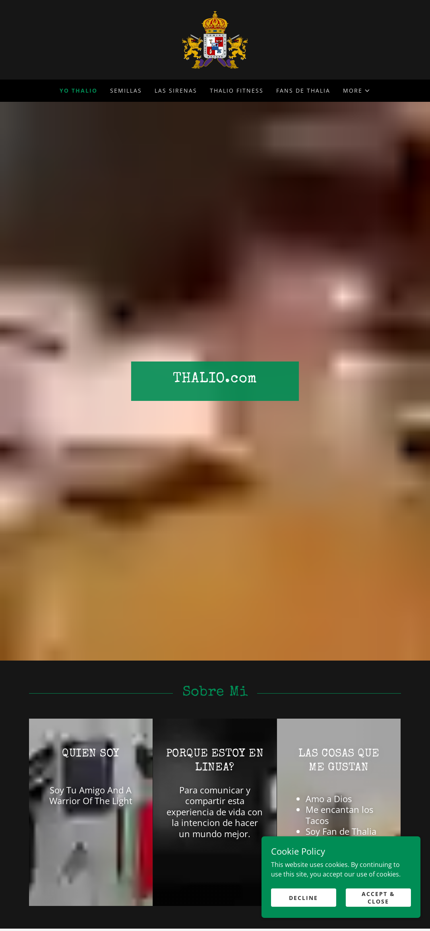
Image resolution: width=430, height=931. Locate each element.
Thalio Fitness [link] (236, 90)
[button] (357, 91)
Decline (303, 896)
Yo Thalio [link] (78, 90)
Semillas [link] (126, 90)
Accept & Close (378, 896)
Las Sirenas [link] (176, 90)
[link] (215, 39)
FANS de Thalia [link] (303, 90)
